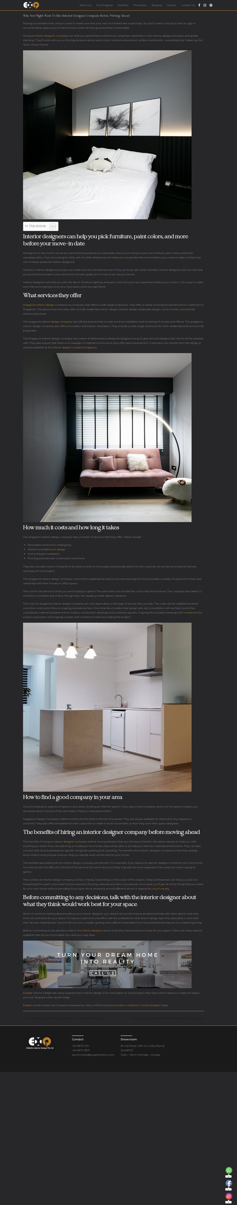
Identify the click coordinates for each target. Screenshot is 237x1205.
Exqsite (27, 1005)
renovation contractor (125, 1005)
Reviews (157, 5)
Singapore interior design (38, 304)
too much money (158, 888)
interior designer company (51, 35)
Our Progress (104, 5)
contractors (191, 612)
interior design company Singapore (75, 347)
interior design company (57, 321)
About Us (85, 5)
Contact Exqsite (150, 1005)
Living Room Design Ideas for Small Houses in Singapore (166, 1018)
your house (126, 257)
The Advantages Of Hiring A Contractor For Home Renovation (64, 1018)
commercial (187, 309)
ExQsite (27, 992)
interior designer (92, 930)
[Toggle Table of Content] (51, 226)
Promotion (140, 5)
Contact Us (188, 5)
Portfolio (123, 5)
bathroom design (54, 549)
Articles (171, 5)
